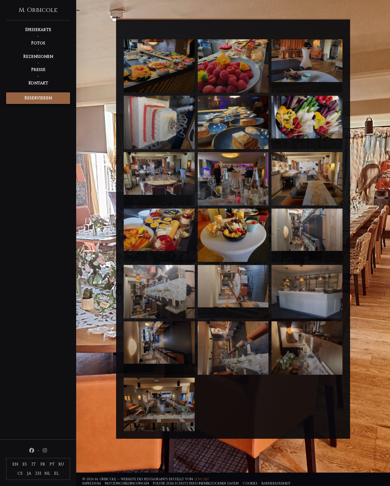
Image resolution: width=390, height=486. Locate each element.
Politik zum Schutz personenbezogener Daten (196, 483)
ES (24, 464)
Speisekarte (38, 30)
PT (52, 464)
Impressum (91, 483)
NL (47, 473)
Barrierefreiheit (276, 483)
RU (61, 464)
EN (15, 464)
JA (29, 473)
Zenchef (201, 479)
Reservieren (38, 98)
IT (33, 464)
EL (56, 473)
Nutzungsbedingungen (127, 483)
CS (20, 473)
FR (42, 464)
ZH (38, 473)
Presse (38, 70)
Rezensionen (38, 56)
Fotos (38, 43)
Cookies (250, 483)
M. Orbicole (38, 10)
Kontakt (38, 83)
